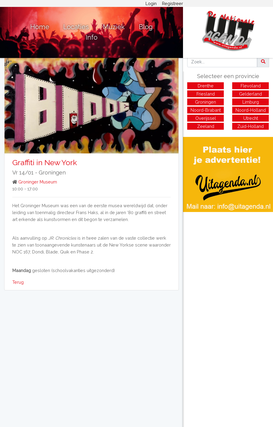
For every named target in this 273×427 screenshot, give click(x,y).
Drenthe (206, 85)
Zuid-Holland (250, 126)
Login (151, 3)
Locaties (76, 27)
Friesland (205, 93)
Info (92, 37)
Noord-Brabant (205, 110)
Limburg (250, 101)
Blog (146, 27)
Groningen (52, 172)
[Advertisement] (228, 254)
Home (39, 27)
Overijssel (205, 118)
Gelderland (250, 93)
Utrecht (250, 118)
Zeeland (205, 126)
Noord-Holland (251, 110)
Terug (18, 282)
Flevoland (251, 85)
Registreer (172, 3)
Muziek (114, 27)
